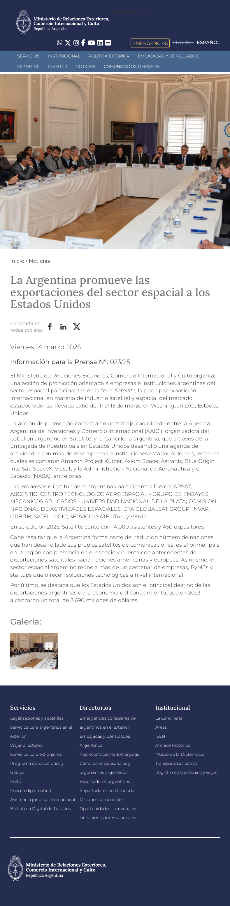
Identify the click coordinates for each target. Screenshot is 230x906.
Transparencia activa (176, 763)
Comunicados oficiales (132, 66)
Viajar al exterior (26, 745)
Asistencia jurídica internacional (42, 799)
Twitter (77, 327)
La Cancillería (168, 718)
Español (208, 42)
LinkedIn (64, 327)
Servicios (28, 56)
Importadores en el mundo (107, 790)
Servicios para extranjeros (36, 754)
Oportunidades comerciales (108, 808)
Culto (15, 781)
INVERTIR (57, 66)
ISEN (160, 736)
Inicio (17, 261)
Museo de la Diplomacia (179, 754)
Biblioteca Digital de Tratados (40, 808)
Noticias (85, 66)
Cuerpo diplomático (30, 790)
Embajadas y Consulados (168, 56)
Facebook (50, 327)
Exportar (28, 66)
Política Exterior (108, 56)
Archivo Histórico (173, 745)
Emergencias (150, 43)
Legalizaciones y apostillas (37, 718)
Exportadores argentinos (105, 781)
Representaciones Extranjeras (109, 754)
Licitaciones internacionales (108, 817)
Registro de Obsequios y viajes (186, 772)
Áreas (161, 727)
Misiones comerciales (101, 799)
